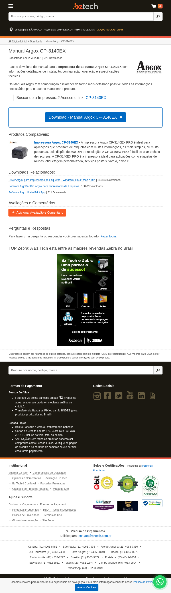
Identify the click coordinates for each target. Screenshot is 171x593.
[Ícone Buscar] (158, 16)
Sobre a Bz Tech (18, 472)
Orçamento (29, 504)
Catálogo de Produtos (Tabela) (30, 488)
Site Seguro (49, 520)
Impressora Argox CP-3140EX (56, 142)
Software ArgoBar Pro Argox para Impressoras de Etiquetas (43, 186)
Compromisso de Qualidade (49, 472)
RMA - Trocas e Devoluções (59, 509)
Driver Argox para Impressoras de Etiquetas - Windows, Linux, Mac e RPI (51, 180)
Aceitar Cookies (86, 587)
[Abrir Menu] (19, 5)
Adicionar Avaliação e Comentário (37, 212)
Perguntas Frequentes (25, 509)
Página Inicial (17, 41)
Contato (13, 504)
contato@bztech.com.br (94, 536)
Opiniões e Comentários (26, 478)
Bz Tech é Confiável (24, 483)
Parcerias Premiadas (52, 483)
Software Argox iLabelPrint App (26, 192)
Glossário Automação (25, 520)
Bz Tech (85, 6)
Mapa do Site (61, 488)
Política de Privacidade (25, 515)
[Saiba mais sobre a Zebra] (85, 300)
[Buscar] (81, 16)
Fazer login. (108, 236)
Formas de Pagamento (53, 504)
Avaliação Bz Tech (56, 478)
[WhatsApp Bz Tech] (160, 582)
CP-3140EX (96, 97)
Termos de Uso (53, 515)
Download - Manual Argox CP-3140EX (86, 117)
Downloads (36, 41)
